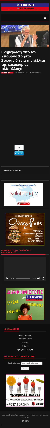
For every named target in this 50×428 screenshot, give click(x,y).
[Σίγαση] (38, 278)
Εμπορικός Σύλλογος (25, 350)
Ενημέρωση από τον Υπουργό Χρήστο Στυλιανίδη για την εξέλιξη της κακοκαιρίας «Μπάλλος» (23, 60)
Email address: (25, 363)
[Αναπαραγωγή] (7, 278)
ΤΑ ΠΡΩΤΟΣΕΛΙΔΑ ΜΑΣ (13, 170)
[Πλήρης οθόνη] (42, 278)
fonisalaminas (36, 73)
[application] (25, 269)
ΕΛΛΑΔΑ (10, 72)
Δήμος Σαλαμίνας (25, 335)
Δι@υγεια (25, 342)
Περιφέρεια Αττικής (25, 339)
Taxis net (25, 346)
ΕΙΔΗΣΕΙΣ (4, 72)
